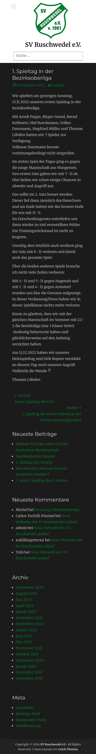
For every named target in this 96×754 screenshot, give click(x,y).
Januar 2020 (26, 666)
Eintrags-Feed (28, 713)
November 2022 (29, 617)
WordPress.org (28, 725)
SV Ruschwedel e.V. (53, 45)
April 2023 (25, 605)
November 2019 (29, 678)
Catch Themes (68, 749)
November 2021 (29, 648)
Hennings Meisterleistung (57, 509)
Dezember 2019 (29, 672)
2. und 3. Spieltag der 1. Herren (42, 480)
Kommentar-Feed (31, 720)
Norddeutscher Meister (35, 456)
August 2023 (26, 593)
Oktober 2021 (27, 654)
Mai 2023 (24, 599)
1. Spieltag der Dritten (34, 462)
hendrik (57, 85)
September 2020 (30, 660)
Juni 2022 (24, 636)
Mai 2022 (24, 642)
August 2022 (26, 630)
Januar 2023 (26, 611)
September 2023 (30, 587)
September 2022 (30, 624)
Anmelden (25, 707)
